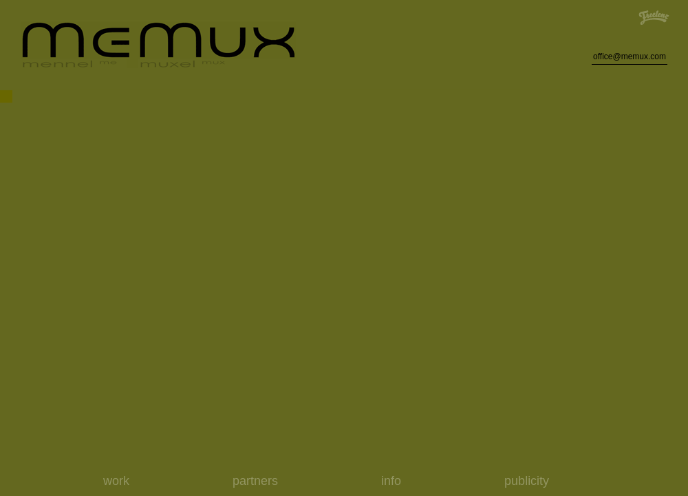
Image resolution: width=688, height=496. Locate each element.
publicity (526, 481)
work (116, 481)
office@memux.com (629, 56)
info (391, 481)
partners (255, 481)
